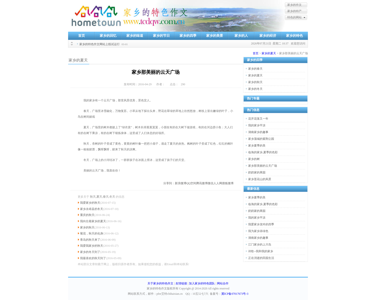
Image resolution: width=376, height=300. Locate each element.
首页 (81, 35)
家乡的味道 (134, 35)
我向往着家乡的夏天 (93, 221)
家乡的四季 (188, 35)
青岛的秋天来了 (90, 239)
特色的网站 (294, 17)
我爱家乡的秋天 (90, 202)
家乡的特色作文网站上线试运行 (99, 44)
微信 (210, 183)
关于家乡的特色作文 (160, 283)
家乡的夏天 (269, 53)
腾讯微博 (202, 183)
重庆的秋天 (87, 215)
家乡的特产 (294, 11)
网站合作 (223, 283)
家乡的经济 (267, 35)
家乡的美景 (214, 35)
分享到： (169, 183)
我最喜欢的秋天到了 (93, 258)
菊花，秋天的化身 (91, 233)
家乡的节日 (161, 35)
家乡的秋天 (87, 227)
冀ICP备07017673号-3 (234, 293)
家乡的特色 (294, 35)
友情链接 (181, 283)
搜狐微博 (228, 183)
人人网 (217, 183)
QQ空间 (191, 183)
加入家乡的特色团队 (202, 283)
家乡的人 (241, 35)
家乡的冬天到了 (90, 252)
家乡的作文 (294, 4)
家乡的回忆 (108, 35)
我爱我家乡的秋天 (91, 245)
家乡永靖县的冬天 (91, 209)
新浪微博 (180, 183)
